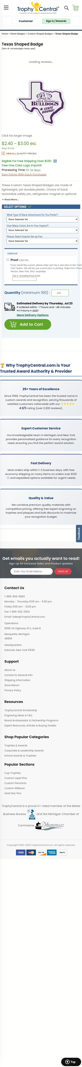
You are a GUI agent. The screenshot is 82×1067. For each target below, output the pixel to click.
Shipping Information (17, 680)
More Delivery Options (33, 315)
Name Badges (18, 33)
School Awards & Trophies (20, 755)
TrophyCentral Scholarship (20, 710)
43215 (35, 310)
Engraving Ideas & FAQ (18, 715)
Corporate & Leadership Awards (24, 750)
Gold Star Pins (12, 793)
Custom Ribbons (14, 788)
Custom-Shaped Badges (40, 33)
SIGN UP (63, 571)
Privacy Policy (12, 690)
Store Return (11, 685)
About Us (9, 670)
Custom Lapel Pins (15, 778)
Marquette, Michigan (17, 634)
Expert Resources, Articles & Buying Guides (30, 725)
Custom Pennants (15, 783)
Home (5, 33)
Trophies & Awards (15, 745)
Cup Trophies (12, 773)
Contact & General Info (18, 675)
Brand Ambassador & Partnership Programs (31, 720)
